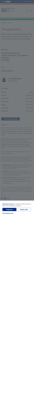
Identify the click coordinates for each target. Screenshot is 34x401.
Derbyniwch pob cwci (8, 204)
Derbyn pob (9, 209)
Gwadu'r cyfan (24, 209)
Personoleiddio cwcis (7, 213)
